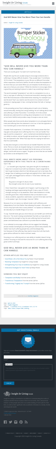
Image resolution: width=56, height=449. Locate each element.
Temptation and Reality (12, 278)
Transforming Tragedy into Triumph (17, 283)
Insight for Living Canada (16, 22)
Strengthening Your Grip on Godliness (17, 265)
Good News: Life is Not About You (16, 259)
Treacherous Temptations (13, 281)
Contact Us (47, 433)
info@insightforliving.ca (10, 413)
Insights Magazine (13, 305)
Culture (13, 308)
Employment (33, 433)
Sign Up (9, 383)
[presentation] (19, 374)
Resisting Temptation (12, 262)
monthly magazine (33, 296)
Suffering (26, 308)
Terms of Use (19, 433)
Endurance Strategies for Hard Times (17, 268)
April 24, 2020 (11, 303)
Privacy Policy (10, 433)
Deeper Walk (19, 308)
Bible (9, 308)
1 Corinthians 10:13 (15, 306)
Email (6, 360)
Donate (26, 433)
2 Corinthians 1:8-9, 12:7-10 (29, 306)
